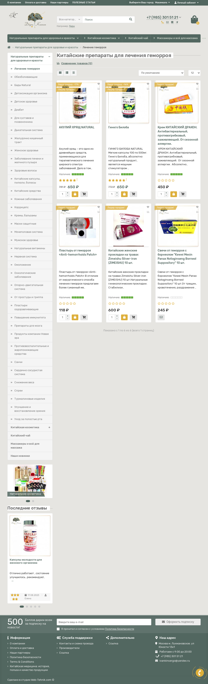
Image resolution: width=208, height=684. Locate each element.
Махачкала (161, 2)
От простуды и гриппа (28, 297)
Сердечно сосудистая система (28, 372)
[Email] (104, 622)
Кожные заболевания (28, 199)
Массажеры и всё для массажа (175, 38)
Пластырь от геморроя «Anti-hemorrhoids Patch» (78, 252)
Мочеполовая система (28, 231)
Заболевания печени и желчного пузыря (28, 160)
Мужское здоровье (26, 240)
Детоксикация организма (30, 93)
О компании (14, 2)
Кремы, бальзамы (25, 215)
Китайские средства (27, 190)
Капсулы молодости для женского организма (26, 561)
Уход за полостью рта (28, 419)
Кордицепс (21, 207)
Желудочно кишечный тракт (28, 140)
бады (72, 26)
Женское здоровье (26, 150)
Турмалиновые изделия (29, 398)
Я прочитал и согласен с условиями (95, 629)
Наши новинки (20, 455)
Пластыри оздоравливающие (26, 307)
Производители (69, 648)
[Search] (108, 19)
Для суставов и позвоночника (24, 119)
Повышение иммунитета (30, 317)
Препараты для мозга (28, 325)
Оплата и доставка (35, 2)
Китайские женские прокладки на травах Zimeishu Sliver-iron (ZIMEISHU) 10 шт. (123, 257)
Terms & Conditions (22, 661)
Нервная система (25, 256)
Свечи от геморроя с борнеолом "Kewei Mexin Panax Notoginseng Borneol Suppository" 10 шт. (177, 257)
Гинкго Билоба (118, 127)
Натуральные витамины (29, 248)
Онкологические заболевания (25, 274)
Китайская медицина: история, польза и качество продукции (30, 668)
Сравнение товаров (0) (74, 63)
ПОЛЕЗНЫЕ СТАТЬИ (83, 2)
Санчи (18, 362)
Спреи (18, 390)
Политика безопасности (25, 657)
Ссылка (64, 652)
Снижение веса (24, 382)
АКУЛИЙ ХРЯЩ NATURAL (76, 127)
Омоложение (22, 264)
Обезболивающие (25, 76)
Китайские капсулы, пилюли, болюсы (27, 180)
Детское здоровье (25, 101)
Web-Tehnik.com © (42, 679)
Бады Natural (22, 85)
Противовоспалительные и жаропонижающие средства (31, 349)
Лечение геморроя (27, 68)
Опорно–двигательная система (28, 286)
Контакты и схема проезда (76, 643)
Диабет (19, 109)
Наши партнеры (59, 2)
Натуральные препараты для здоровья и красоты (42, 38)
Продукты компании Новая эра (31, 335)
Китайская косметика (99, 38)
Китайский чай (136, 38)
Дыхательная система (28, 130)
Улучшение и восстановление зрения (29, 408)
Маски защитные (25, 223)
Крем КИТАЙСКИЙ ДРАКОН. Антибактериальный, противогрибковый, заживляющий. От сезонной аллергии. (178, 136)
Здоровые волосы (25, 170)
